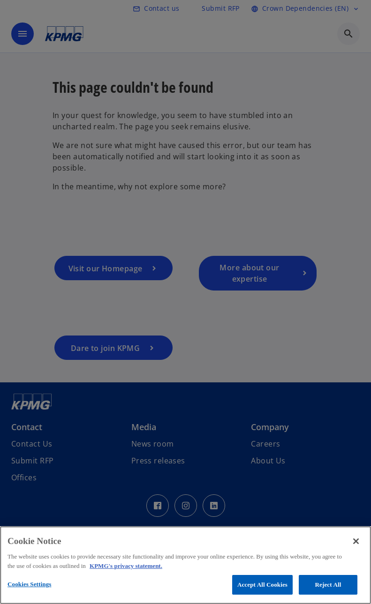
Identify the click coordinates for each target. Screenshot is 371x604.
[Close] (356, 541)
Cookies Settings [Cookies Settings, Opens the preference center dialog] (29, 584)
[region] (185, 565)
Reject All (328, 584)
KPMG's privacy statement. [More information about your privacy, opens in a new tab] (126, 565)
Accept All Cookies (262, 584)
